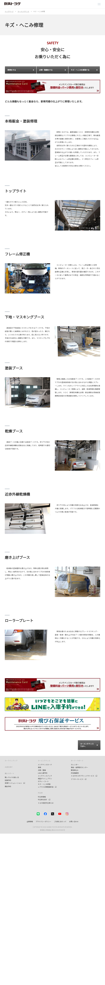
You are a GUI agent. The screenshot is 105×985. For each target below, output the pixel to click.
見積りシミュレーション (13, 783)
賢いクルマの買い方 (12, 777)
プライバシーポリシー (43, 821)
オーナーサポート (77, 760)
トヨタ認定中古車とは (46, 803)
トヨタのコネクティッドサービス (82, 776)
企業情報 (30, 821)
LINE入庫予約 (42, 773)
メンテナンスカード (45, 764)
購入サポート (9, 773)
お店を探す (9, 767)
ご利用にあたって (60, 821)
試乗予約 (8, 780)
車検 (39, 767)
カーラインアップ (11, 760)
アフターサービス (77, 779)
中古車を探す (42, 800)
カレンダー (75, 764)
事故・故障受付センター (79, 767)
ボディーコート (43, 781)
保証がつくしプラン (45, 778)
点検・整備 (42, 770)
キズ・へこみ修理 (44, 784)
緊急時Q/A (74, 770)
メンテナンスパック (45, 776)
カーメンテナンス (44, 760)
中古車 (40, 793)
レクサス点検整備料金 (46, 787)
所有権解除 (75, 773)
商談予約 (8, 786)
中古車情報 (42, 797)
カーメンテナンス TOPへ (87, 745)
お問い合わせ (73, 821)
